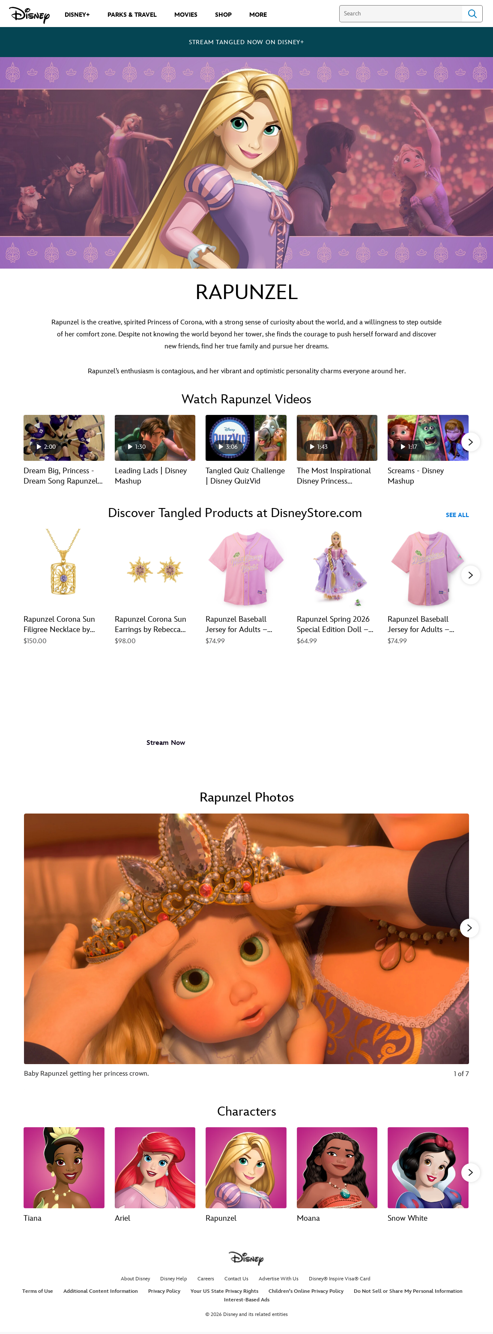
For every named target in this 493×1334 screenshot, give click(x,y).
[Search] (400, 13)
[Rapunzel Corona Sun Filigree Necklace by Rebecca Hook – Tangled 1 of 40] (64, 569)
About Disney (135, 1280)
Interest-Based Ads (246, 1301)
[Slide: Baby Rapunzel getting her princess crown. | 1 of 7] (246, 951)
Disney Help (173, 1280)
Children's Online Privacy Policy (306, 1293)
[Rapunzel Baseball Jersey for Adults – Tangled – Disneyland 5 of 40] (428, 569)
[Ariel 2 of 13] (155, 1166)
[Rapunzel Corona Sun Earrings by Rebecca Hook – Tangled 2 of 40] (155, 569)
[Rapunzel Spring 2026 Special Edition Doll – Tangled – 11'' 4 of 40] (337, 569)
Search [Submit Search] (472, 14)
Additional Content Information (100, 1293)
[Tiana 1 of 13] (64, 1166)
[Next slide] (456, 951)
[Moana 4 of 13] (337, 1166)
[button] (470, 441)
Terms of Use (37, 1293)
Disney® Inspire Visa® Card (339, 1280)
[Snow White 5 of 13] (428, 1166)
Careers (205, 1280)
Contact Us (236, 1280)
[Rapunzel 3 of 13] (246, 1166)
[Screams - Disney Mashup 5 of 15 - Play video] (428, 437)
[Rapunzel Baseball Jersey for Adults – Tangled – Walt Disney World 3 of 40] (246, 569)
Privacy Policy (164, 1293)
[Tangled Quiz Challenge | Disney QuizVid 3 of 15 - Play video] (246, 437)
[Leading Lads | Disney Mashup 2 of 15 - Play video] (155, 437)
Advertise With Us (279, 1280)
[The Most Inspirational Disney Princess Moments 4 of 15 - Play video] (337, 437)
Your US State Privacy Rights (224, 1293)
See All (457, 515)
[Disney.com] (29, 15)
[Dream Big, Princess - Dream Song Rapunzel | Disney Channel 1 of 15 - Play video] (64, 437)
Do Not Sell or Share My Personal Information (408, 1293)
